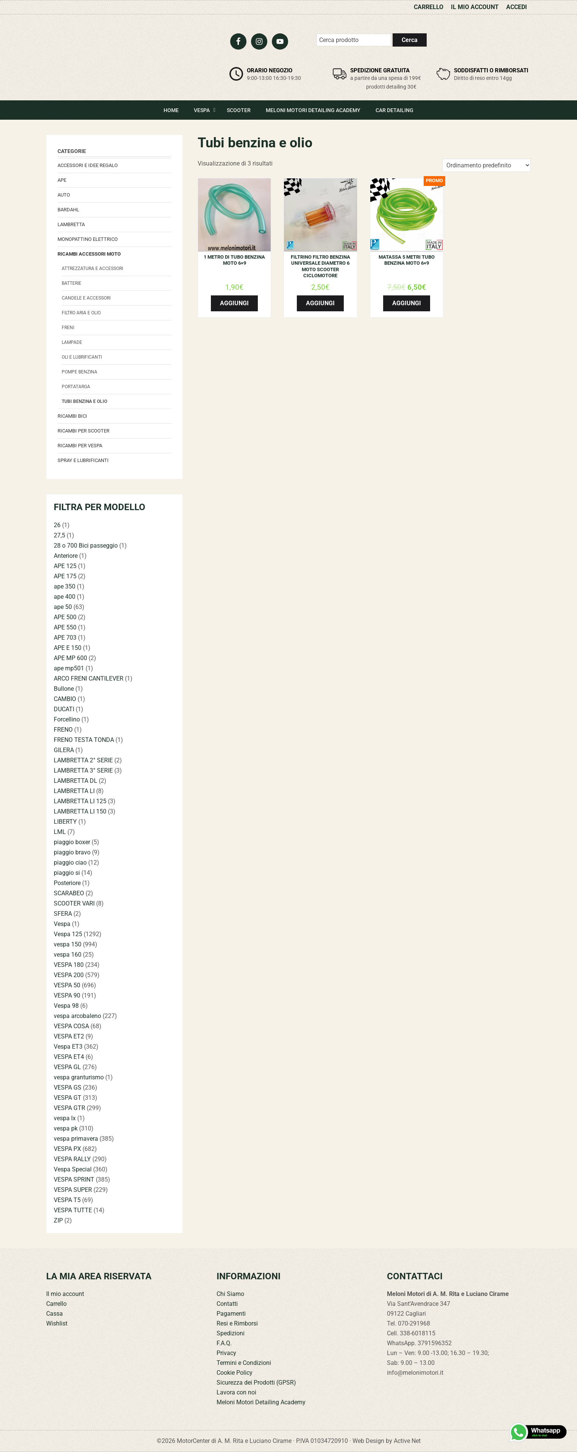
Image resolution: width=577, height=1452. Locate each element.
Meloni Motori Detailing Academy (261, 1402)
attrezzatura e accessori (92, 268)
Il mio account (65, 1293)
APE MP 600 (70, 658)
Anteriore (66, 555)
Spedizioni (231, 1333)
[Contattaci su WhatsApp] (538, 1432)
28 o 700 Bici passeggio (86, 545)
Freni (68, 327)
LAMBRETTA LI (74, 791)
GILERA (64, 750)
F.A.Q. (224, 1343)
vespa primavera (76, 1138)
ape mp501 (69, 668)
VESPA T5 (67, 1200)
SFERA (63, 913)
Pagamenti (231, 1313)
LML (60, 831)
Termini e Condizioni (244, 1362)
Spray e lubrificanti (83, 460)
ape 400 (64, 596)
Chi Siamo (230, 1293)
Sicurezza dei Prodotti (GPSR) (256, 1382)
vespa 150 (67, 944)
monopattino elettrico (88, 239)
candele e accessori (86, 298)
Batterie (71, 283)
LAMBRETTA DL (75, 780)
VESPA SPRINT (74, 1179)
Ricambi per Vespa (80, 445)
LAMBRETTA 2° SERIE (83, 760)
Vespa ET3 (68, 1046)
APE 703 (65, 637)
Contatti (227, 1303)
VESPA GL (67, 1067)
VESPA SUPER (73, 1189)
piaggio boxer (72, 842)
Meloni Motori (103, 55)
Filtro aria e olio (81, 312)
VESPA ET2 (69, 1036)
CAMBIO (65, 699)
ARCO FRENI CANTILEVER (88, 678)
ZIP (58, 1220)
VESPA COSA (71, 1026)
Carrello (56, 1303)
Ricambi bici (72, 416)
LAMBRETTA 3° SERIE (83, 770)
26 (57, 525)
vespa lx (65, 1118)
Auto (64, 195)
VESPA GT (67, 1097)
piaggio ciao (70, 862)
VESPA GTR (69, 1108)
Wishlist (56, 1323)
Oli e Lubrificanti (82, 357)
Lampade (72, 342)
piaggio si (67, 872)
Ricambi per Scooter (83, 431)
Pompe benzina (79, 372)
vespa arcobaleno (77, 1016)
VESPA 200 (69, 975)
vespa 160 (67, 954)
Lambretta (71, 224)
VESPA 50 (67, 985)
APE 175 (65, 576)
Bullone (64, 688)
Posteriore (67, 883)
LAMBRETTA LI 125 (80, 801)
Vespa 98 (66, 1005)
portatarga (76, 386)
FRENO (63, 729)
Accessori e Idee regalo (88, 165)
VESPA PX (67, 1148)
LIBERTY (65, 821)
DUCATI (64, 709)
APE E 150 (67, 647)
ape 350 (64, 586)
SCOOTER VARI (74, 903)
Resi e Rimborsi (237, 1323)
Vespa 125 (68, 934)
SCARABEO (69, 893)
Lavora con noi (236, 1392)
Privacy (226, 1353)
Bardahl (68, 209)
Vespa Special (73, 1169)
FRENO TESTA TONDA (84, 739)
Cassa (54, 1313)
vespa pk (66, 1128)
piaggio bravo (72, 852)
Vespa (62, 923)
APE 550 (65, 627)
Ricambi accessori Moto (89, 254)
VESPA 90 (67, 995)
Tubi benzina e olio (84, 401)
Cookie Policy (235, 1372)
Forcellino (67, 719)
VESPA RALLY (72, 1159)
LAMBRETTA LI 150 (80, 811)
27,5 (59, 535)
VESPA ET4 (69, 1056)
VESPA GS (67, 1087)
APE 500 (65, 617)
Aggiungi (234, 303)
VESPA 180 (69, 964)
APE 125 (65, 566)
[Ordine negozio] (486, 165)
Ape (62, 180)
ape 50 (63, 606)
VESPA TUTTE (73, 1210)
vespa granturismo (79, 1077)
